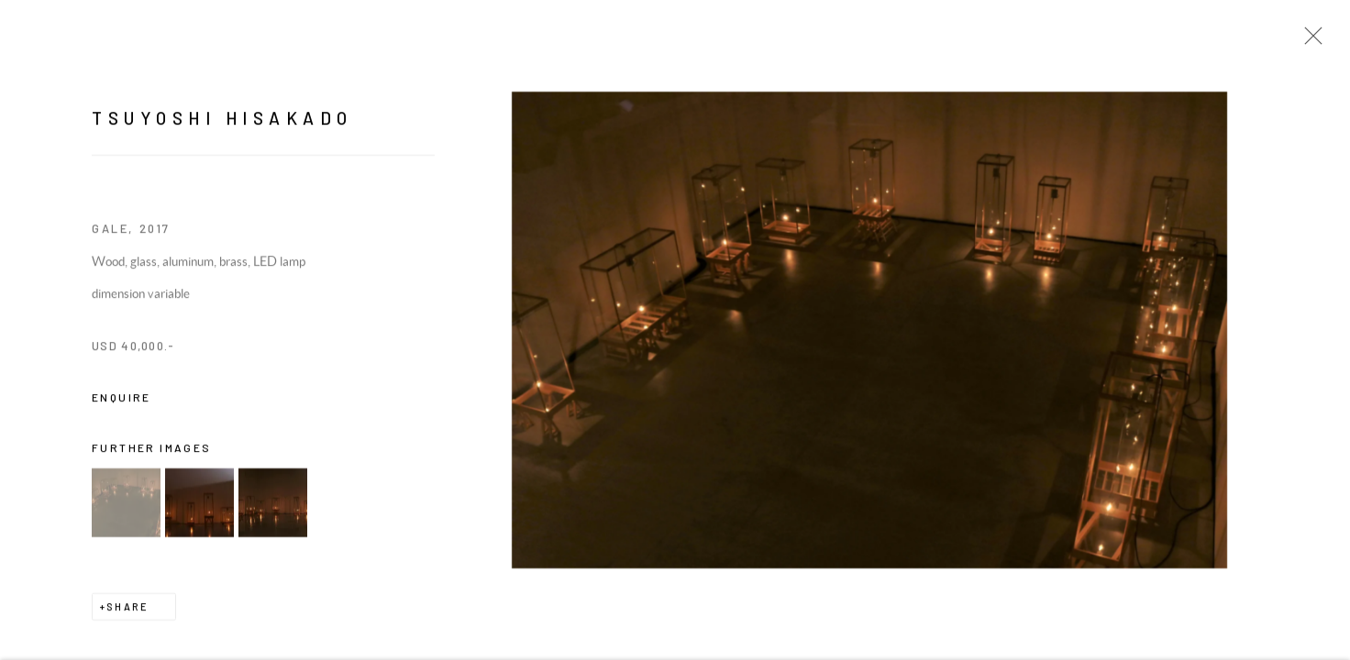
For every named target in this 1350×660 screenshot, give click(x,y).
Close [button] (1308, 41)
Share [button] (127, 608)
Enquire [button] (121, 398)
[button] (126, 504)
